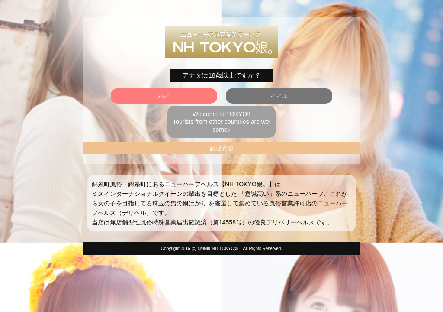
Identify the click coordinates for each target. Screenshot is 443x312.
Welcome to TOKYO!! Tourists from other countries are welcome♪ (221, 121)
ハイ (164, 96)
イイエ (279, 96)
